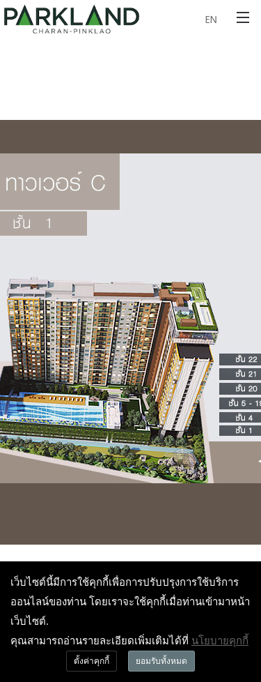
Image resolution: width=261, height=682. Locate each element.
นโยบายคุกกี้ (219, 640)
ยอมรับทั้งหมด (161, 661)
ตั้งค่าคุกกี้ (91, 661)
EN (210, 19)
